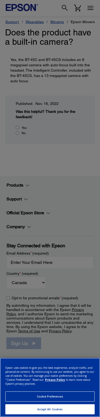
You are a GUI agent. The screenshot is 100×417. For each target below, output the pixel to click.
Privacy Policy (55, 380)
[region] (50, 387)
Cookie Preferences (50, 396)
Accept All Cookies (50, 409)
